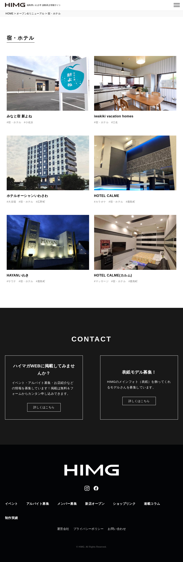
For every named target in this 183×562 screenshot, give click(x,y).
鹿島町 (131, 201)
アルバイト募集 (37, 503)
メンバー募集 (67, 503)
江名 (115, 122)
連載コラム (152, 503)
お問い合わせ (117, 528)
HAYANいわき (18, 275)
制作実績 (11, 518)
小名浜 (29, 122)
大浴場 (12, 201)
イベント (11, 503)
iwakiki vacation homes (113, 116)
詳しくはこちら (43, 407)
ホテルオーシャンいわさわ (27, 196)
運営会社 (63, 528)
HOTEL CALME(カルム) (113, 275)
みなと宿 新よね (19, 116)
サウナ (12, 281)
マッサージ (102, 281)
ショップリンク (124, 503)
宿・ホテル (14, 122)
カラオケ (101, 201)
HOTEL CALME (106, 196)
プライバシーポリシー (88, 528)
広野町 (41, 201)
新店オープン (95, 503)
